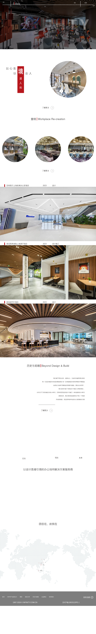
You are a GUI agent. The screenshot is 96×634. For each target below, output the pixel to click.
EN (72, 4)
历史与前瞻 (45, 625)
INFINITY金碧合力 (15, 625)
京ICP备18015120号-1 (70, 631)
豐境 (27, 625)
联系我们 (66, 625)
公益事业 (56, 625)
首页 (84, 4)
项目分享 (35, 625)
